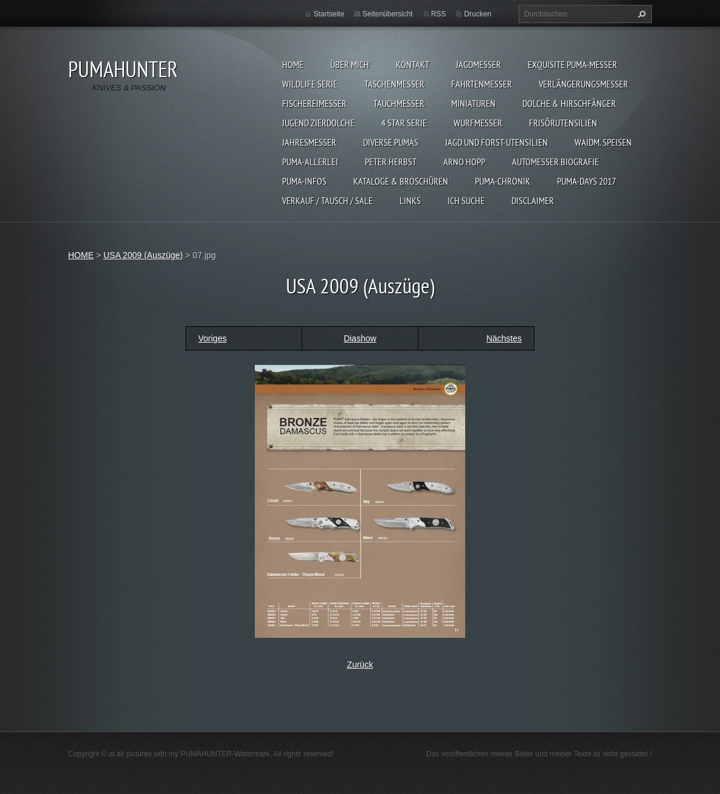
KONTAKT (412, 64)
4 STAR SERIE (404, 123)
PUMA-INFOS (304, 181)
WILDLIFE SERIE (310, 84)
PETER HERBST (391, 162)
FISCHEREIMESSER (314, 103)
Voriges (212, 338)
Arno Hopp (464, 162)
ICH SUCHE (466, 200)
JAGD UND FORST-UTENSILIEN (496, 142)
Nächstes (504, 338)
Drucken (477, 14)
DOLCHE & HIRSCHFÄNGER (569, 103)
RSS (438, 14)
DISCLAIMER (532, 200)
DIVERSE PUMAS (390, 142)
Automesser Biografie (555, 162)
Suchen (640, 14)
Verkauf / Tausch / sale (327, 200)
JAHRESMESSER (309, 142)
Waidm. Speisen (603, 142)
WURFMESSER (478, 123)
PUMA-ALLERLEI (310, 162)
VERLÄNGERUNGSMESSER (583, 84)
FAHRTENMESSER (481, 84)
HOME (292, 64)
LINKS (410, 200)
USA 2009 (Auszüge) (143, 255)
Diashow (360, 338)
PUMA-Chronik (502, 181)
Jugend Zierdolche (318, 123)
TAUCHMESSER (398, 103)
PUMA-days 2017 (586, 181)
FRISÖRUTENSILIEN (563, 123)
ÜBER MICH (349, 64)
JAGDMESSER (478, 64)
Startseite (328, 14)
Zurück (360, 664)
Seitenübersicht (387, 14)
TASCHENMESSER (394, 84)
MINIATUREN (473, 103)
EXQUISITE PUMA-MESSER (572, 64)
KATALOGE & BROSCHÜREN (400, 181)
